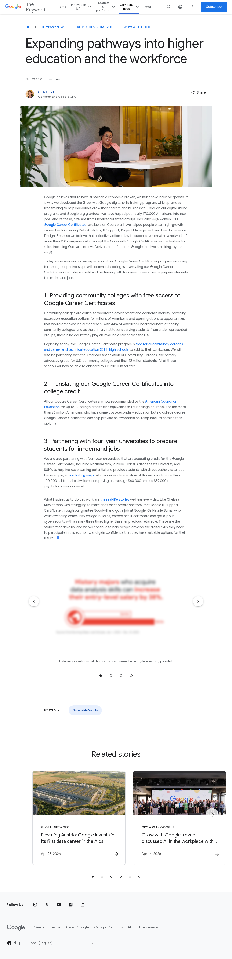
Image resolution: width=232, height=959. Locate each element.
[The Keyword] (28, 27)
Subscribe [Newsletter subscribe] (214, 7)
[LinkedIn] (82, 905)
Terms (55, 927)
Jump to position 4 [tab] (131, 675)
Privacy (39, 927)
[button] (198, 92)
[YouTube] (59, 905)
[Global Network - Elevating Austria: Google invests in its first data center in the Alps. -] (61, 818)
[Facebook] (71, 905)
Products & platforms (106, 6)
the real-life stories (114, 499)
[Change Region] (60, 943)
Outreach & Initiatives (93, 27)
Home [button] (62, 6)
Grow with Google (138, 27)
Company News (53, 27)
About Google (77, 927)
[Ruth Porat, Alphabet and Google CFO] (97, 94)
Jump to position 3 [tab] (121, 675)
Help (14, 943)
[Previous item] (34, 601)
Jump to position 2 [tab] (111, 675)
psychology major (81, 475)
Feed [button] (147, 6)
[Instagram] (35, 905)
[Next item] (198, 601)
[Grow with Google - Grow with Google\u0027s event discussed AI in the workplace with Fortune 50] (171, 818)
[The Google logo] (16, 927)
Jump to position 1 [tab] (101, 675)
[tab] (92, 877)
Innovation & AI (81, 6)
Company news (130, 6)
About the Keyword (144, 927)
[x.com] (47, 905)
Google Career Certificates (65, 225)
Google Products (108, 927)
